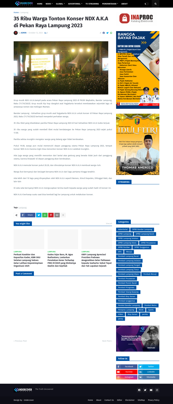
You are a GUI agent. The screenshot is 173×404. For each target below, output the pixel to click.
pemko (145, 314)
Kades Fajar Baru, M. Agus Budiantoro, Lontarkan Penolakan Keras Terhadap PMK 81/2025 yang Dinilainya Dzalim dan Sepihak (62, 260)
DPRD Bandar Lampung (142, 229)
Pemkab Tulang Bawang (128, 292)
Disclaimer (129, 400)
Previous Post (21, 341)
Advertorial (123, 229)
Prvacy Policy (153, 400)
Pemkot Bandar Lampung (129, 305)
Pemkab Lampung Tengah (129, 265)
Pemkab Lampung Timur (128, 270)
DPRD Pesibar (124, 247)
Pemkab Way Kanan (126, 296)
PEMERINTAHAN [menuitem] (109, 4)
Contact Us (109, 400)
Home (16, 13)
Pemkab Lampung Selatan (129, 261)
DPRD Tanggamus (141, 247)
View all (109, 224)
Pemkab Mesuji (150, 274)
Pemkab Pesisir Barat (127, 283)
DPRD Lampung (124, 234)
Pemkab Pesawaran (126, 278)
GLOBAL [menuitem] (59, 4)
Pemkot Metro (150, 305)
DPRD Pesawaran (148, 243)
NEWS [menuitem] (48, 4)
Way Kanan (132, 314)
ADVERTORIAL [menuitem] (74, 4)
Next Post (106, 341)
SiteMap (141, 400)
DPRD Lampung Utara (127, 243)
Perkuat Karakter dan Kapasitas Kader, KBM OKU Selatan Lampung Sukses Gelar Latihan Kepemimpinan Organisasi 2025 (28, 260)
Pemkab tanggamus (126, 301)
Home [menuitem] (39, 4)
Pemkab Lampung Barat (128, 256)
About (98, 400)
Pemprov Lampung (126, 310)
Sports (151, 310)
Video (120, 314)
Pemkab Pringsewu (126, 287)
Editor (119, 400)
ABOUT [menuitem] (124, 4)
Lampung (24, 13)
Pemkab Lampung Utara (128, 274)
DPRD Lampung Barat (145, 234)
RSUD (141, 310)
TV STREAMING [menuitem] (92, 4)
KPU (120, 252)
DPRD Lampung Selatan (128, 238)
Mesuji (129, 252)
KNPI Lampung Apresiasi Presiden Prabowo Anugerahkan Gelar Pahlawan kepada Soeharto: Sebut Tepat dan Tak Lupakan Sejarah (96, 260)
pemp (120, 319)
